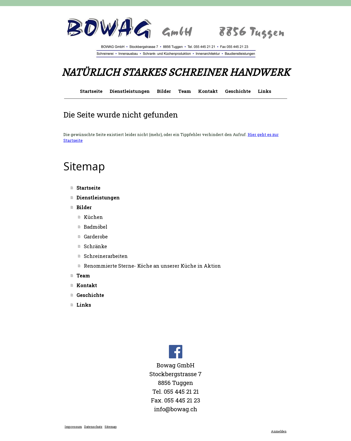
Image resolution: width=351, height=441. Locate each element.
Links (264, 91)
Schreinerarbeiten (106, 256)
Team (184, 91)
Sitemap (111, 427)
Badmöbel (95, 227)
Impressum (73, 427)
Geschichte (238, 91)
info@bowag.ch (175, 409)
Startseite (91, 91)
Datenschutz (93, 427)
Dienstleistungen (130, 91)
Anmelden (278, 431)
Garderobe (96, 236)
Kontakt (208, 91)
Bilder (164, 91)
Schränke (95, 246)
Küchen (93, 217)
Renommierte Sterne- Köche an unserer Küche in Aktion (152, 266)
